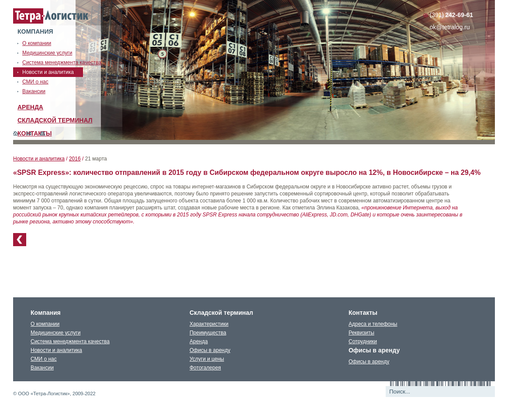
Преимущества (208, 333)
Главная (15, 133)
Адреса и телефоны (373, 324)
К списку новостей (19, 239)
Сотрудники (363, 341)
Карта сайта (42, 133)
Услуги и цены (207, 359)
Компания (35, 31)
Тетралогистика (51, 16)
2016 (75, 159)
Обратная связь (29, 133)
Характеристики (209, 324)
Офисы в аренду (210, 350)
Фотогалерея (205, 368)
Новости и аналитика (39, 159)
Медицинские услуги (55, 333)
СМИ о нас (44, 359)
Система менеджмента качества (70, 341)
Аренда (30, 107)
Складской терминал (55, 120)
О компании (45, 324)
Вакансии (42, 368)
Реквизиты (361, 333)
